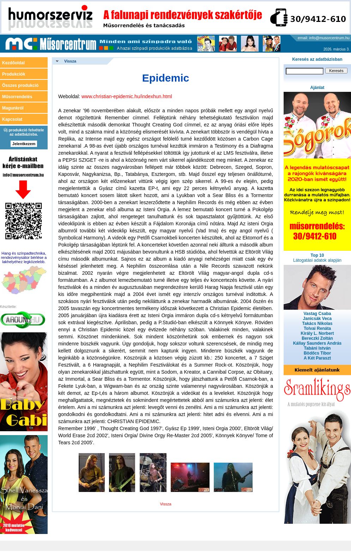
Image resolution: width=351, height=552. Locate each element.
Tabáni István (317, 348)
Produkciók (13, 74)
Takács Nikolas (317, 323)
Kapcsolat (12, 119)
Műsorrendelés (17, 96)
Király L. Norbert (317, 333)
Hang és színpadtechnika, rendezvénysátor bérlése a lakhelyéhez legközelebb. (24, 257)
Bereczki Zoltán (317, 338)
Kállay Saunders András (317, 343)
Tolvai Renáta (317, 328)
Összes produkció (20, 85)
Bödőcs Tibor (317, 353)
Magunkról (13, 108)
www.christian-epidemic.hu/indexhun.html (126, 96)
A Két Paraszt (317, 358)
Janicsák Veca (317, 318)
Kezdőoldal (13, 62)
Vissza (70, 61)
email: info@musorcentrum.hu (324, 38)
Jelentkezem (23, 144)
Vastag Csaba (317, 313)
